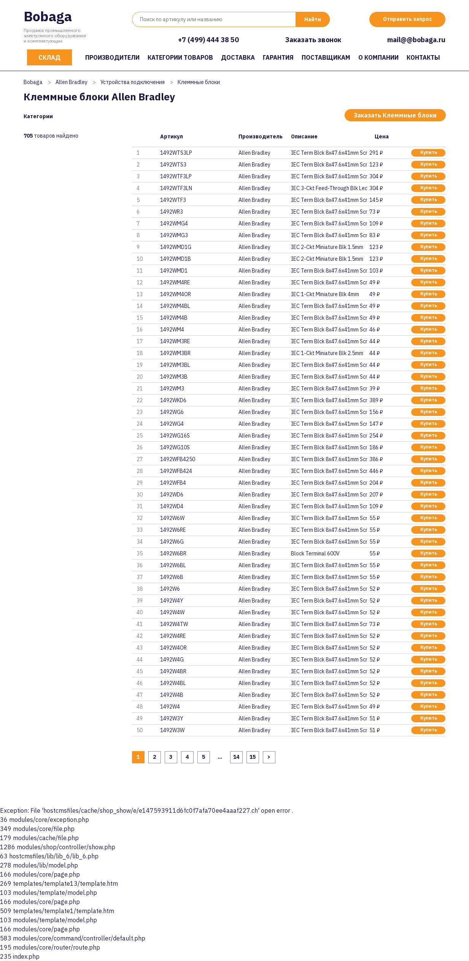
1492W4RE (173, 636)
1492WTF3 (173, 200)
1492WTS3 (173, 164)
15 (253, 756)
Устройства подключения (132, 82)
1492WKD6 (173, 400)
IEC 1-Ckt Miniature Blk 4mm (325, 294)
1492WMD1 (174, 270)
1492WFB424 (176, 471)
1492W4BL (173, 683)
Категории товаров (180, 57)
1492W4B (171, 694)
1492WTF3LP (176, 176)
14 (236, 756)
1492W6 (170, 588)
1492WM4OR (175, 294)
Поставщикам (326, 57)
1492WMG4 (174, 223)
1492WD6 (171, 494)
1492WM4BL (175, 306)
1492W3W (172, 730)
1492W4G (172, 659)
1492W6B (171, 577)
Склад (49, 57)
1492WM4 (172, 329)
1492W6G (172, 541)
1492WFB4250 (177, 459)
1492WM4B (174, 317)
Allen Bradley (71, 82)
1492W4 (170, 706)
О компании (378, 57)
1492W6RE (173, 529)
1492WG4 (172, 423)
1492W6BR (173, 553)
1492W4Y (171, 600)
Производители (112, 57)
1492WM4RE (175, 282)
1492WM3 (172, 388)
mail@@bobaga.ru (416, 39)
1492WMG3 (174, 235)
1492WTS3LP (176, 152)
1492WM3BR (175, 353)
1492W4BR (173, 671)
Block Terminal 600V (315, 553)
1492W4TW (174, 624)
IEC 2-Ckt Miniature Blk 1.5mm (327, 247)
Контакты (423, 57)
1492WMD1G (175, 247)
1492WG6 (172, 412)
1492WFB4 (173, 482)
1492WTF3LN (176, 188)
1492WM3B (174, 376)
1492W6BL (173, 565)
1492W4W (172, 612)
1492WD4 (171, 506)
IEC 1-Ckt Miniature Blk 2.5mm (327, 353)
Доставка (238, 57)
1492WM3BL (175, 365)
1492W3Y (171, 718)
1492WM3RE (175, 341)
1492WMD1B (175, 258)
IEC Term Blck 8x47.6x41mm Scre (329, 152)
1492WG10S (175, 447)
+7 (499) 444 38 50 (208, 39)
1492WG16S (175, 435)
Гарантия (278, 57)
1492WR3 (171, 211)
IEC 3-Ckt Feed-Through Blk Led (329, 188)
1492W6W (172, 518)
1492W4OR (173, 647)
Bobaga (48, 16)
